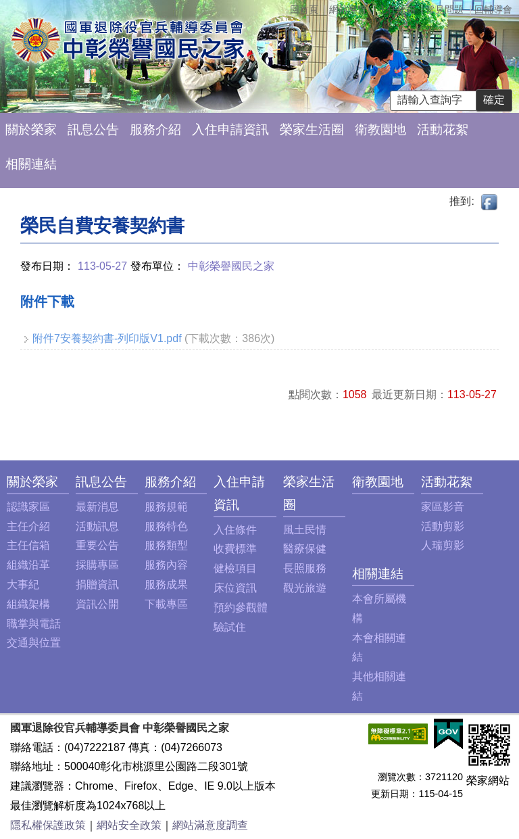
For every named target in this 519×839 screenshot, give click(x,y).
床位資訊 (235, 588)
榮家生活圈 (312, 129)
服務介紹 (155, 129)
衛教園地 (380, 129)
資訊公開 (97, 604)
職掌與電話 (34, 623)
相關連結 (31, 164)
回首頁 (304, 9)
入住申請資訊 (230, 129)
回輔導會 (493, 9)
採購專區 (97, 565)
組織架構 (28, 604)
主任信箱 (397, 9)
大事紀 (23, 584)
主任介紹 (28, 526)
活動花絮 (442, 129)
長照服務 (304, 568)
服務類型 (166, 545)
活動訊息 (97, 526)
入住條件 (235, 529)
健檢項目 (235, 568)
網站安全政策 (129, 825)
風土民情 (304, 529)
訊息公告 (93, 129)
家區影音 (442, 506)
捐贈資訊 (97, 584)
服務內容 (166, 565)
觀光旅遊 (304, 588)
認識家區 (28, 506)
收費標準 (235, 548)
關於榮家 (31, 129)
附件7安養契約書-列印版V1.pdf (106, 338)
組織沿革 (28, 565)
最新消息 (97, 506)
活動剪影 (442, 526)
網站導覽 (348, 9)
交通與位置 (34, 642)
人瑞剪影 (442, 545)
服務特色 (166, 526)
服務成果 (166, 584)
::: (10, 482)
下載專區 (166, 604)
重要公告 (97, 545)
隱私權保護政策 (48, 825)
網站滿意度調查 (210, 825)
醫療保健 (304, 548)
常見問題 (445, 9)
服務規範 (166, 506)
